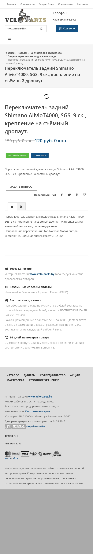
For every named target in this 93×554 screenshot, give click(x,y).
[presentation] (12, 206)
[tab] (12, 206)
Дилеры (29, 375)
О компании (27, 4)
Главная (12, 4)
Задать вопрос (21, 186)
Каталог (22, 53)
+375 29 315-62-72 (64, 19)
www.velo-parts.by (41, 274)
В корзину (40, 155)
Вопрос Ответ (46, 4)
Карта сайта (11, 458)
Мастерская (15, 380)
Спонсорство (65, 4)
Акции (75, 375)
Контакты (82, 4)
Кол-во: (67, 28)
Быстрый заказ (17, 155)
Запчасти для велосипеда (46, 53)
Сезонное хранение (44, 380)
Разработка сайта (35, 426)
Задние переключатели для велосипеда (32, 56)
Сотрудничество (53, 375)
